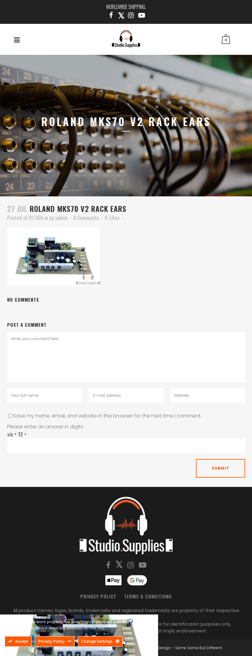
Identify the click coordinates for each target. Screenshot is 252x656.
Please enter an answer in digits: (45, 426)
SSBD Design (159, 647)
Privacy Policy (98, 596)
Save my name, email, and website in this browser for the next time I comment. (107, 415)
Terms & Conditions (148, 596)
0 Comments (86, 217)
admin (61, 217)
